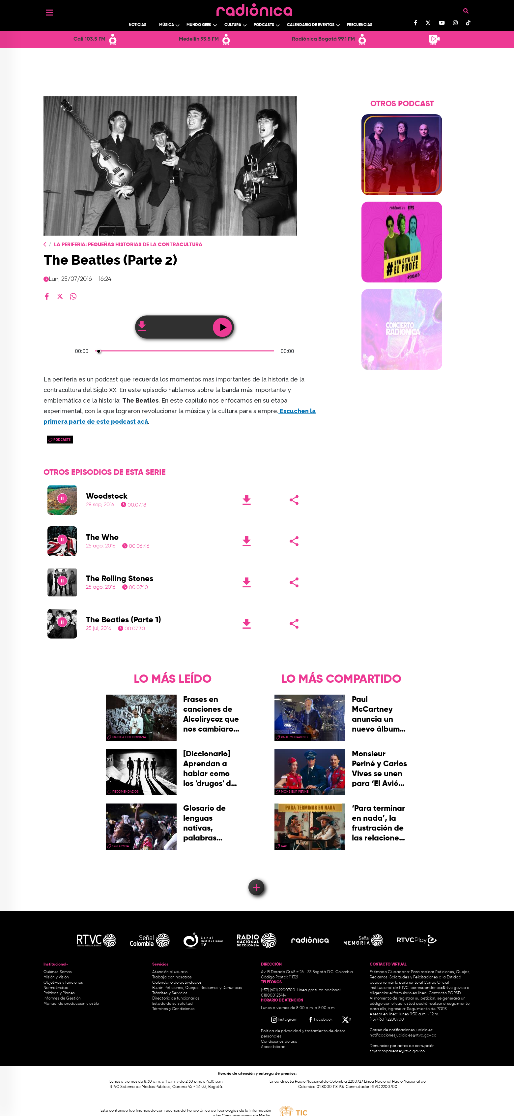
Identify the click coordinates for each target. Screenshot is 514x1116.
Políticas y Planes (59, 993)
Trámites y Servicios (169, 993)
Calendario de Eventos (310, 25)
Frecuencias (359, 25)
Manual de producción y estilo (71, 1004)
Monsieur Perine (294, 791)
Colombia (120, 846)
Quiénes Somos (57, 972)
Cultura (232, 25)
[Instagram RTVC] (284, 1020)
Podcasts (264, 25)
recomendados (125, 791)
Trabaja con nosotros (172, 977)
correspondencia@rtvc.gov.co (438, 988)
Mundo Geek (199, 25)
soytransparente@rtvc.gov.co (397, 1051)
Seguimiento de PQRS (427, 1009)
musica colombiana (129, 737)
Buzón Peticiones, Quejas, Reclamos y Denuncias (197, 988)
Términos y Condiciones (173, 1009)
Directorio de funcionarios (175, 999)
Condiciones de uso (279, 1042)
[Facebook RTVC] (319, 1020)
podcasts (62, 439)
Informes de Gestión (62, 999)
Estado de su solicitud (172, 1004)
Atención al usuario (169, 972)
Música (166, 25)
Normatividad (56, 988)
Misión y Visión (56, 977)
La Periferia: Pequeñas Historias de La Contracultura (128, 244)
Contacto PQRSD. (445, 993)
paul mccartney (294, 737)
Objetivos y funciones (63, 983)
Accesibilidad (274, 1047)
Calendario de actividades (177, 983)
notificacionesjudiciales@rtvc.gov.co (403, 1035)
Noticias (137, 25)
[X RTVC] (347, 1020)
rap (284, 846)
